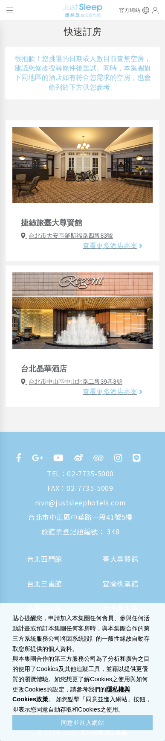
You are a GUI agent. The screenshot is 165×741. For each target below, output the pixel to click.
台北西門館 (44, 559)
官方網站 (129, 10)
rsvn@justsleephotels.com (80, 502)
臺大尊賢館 (120, 559)
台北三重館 (44, 583)
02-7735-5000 (90, 473)
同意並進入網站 (82, 722)
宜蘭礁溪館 (120, 583)
